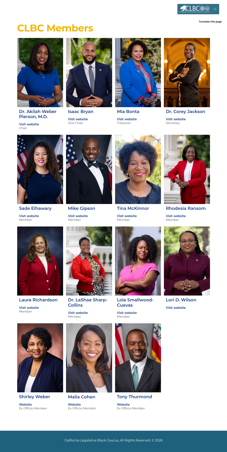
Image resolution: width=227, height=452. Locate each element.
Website (25, 404)
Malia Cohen (81, 397)
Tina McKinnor (133, 208)
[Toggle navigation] (215, 9)
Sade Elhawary (35, 208)
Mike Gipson (81, 208)
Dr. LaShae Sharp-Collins (87, 302)
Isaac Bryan (81, 111)
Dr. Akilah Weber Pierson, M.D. (38, 114)
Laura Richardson (38, 300)
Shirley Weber (34, 396)
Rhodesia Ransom (186, 208)
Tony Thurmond (134, 396)
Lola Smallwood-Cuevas (135, 302)
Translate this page (210, 21)
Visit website (29, 124)
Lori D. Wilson (181, 300)
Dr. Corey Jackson (185, 111)
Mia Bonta (128, 111)
